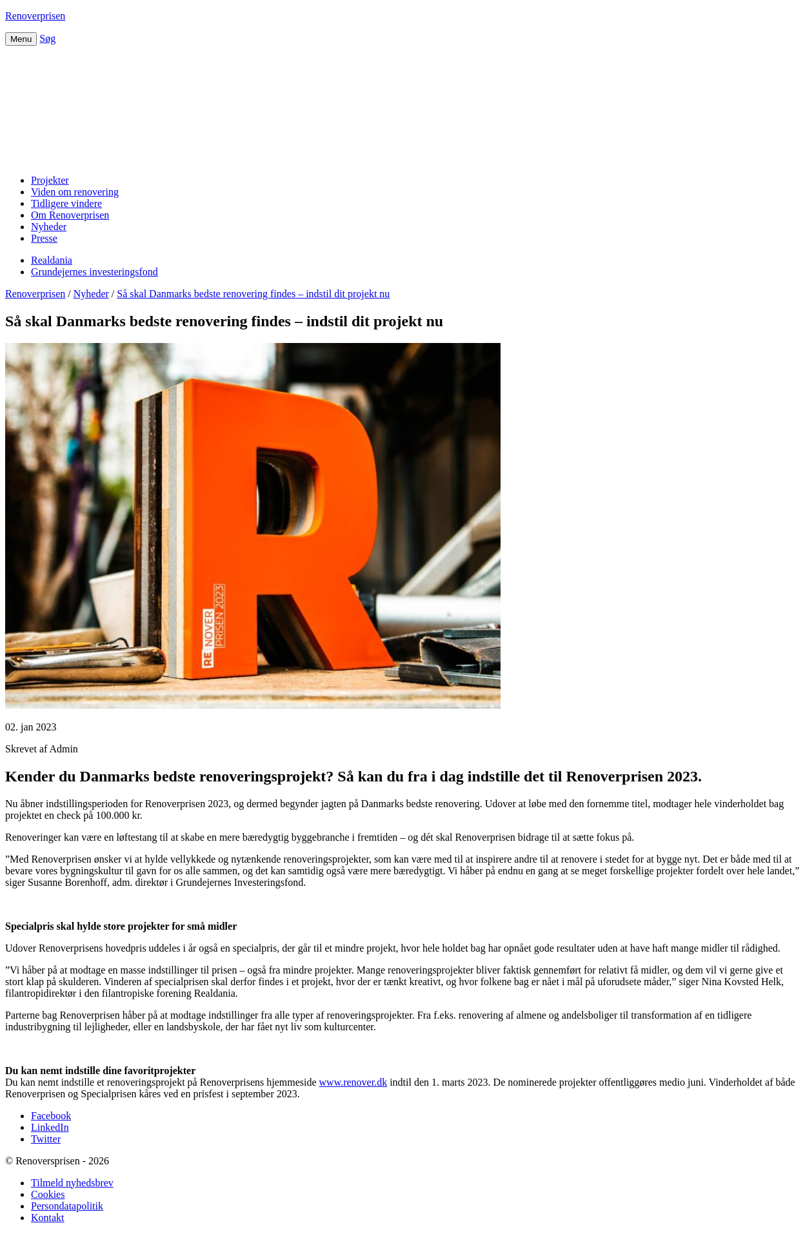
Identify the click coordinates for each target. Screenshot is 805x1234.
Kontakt (48, 1217)
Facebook (51, 1115)
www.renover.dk (353, 1082)
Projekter (50, 180)
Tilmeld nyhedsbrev (72, 1182)
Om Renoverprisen (70, 215)
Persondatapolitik (67, 1205)
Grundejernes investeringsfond (94, 271)
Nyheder (48, 226)
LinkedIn (50, 1127)
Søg (47, 38)
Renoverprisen (35, 15)
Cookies (48, 1194)
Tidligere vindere (66, 203)
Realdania (51, 260)
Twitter (46, 1138)
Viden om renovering (75, 191)
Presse (44, 238)
